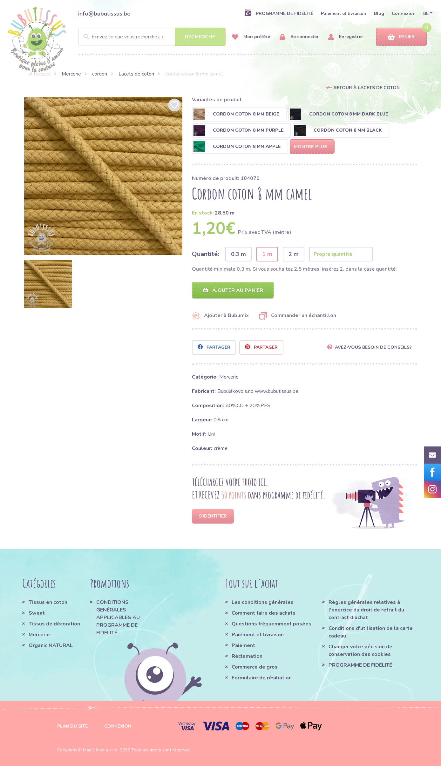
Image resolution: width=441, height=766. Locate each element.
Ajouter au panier (233, 290)
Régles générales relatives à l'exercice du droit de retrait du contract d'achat (366, 610)
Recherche (200, 36)
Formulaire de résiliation (262, 677)
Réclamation (247, 656)
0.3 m (238, 254)
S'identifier (213, 516)
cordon (99, 73)
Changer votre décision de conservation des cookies (360, 650)
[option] (103, 176)
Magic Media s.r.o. (101, 750)
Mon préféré (251, 37)
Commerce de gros (255, 667)
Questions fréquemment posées (271, 623)
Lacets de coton (136, 73)
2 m (293, 254)
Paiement (243, 645)
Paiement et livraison (343, 13)
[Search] (152, 37)
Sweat (37, 613)
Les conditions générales (263, 602)
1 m (267, 254)
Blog (379, 13)
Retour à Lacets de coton (367, 88)
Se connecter (299, 37)
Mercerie (71, 73)
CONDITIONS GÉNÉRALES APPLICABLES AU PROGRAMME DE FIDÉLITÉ (118, 617)
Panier (401, 37)
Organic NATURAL (51, 645)
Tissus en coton (48, 602)
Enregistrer (345, 37)
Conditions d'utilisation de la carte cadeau (371, 632)
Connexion (404, 13)
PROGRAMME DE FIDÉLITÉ (278, 13)
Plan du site (72, 726)
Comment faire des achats (263, 613)
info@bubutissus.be (104, 13)
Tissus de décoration (54, 623)
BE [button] (426, 13)
